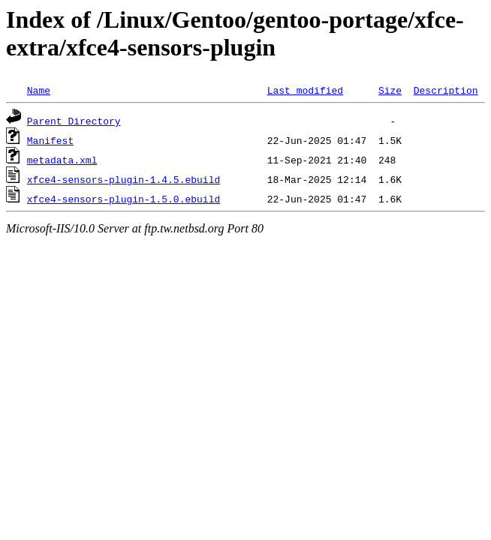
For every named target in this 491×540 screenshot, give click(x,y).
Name (38, 90)
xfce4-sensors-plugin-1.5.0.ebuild (123, 199)
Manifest (50, 140)
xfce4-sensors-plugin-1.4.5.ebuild (123, 179)
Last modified (305, 90)
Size (390, 90)
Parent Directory (74, 121)
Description (446, 90)
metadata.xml (62, 159)
